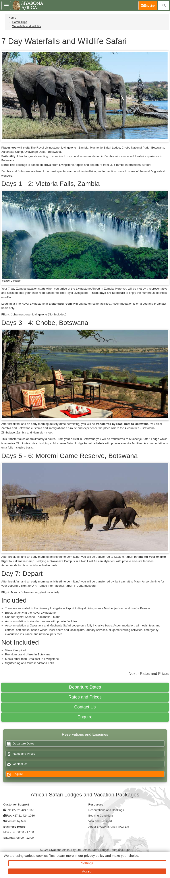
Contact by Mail (16, 821)
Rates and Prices (85, 697)
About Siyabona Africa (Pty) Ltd (108, 826)
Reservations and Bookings (106, 810)
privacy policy (94, 855)
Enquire (85, 716)
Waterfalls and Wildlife (26, 26)
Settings (87, 863)
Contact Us (85, 706)
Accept (87, 871)
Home (12, 17)
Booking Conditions (101, 815)
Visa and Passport (100, 821)
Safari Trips (19, 22)
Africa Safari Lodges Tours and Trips (106, 849)
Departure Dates (85, 687)
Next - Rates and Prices (149, 674)
